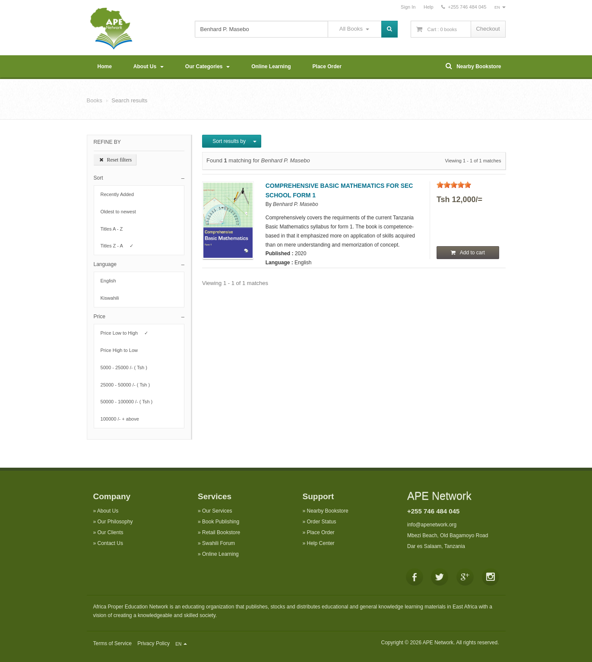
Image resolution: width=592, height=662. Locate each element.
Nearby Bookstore (473, 66)
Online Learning (271, 66)
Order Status (321, 522)
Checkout (488, 28)
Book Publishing (220, 522)
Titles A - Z (114, 228)
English (111, 280)
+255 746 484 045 (433, 511)
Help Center (321, 543)
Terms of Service (112, 643)
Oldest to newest (121, 211)
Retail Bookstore (221, 532)
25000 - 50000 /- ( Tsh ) (128, 384)
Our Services (217, 511)
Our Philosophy (115, 522)
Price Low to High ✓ (125, 333)
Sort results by (231, 141)
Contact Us (110, 543)
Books (94, 100)
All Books (354, 28)
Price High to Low (122, 350)
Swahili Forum (218, 543)
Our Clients (110, 532)
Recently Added (120, 194)
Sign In (408, 7)
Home (105, 66)
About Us (148, 66)
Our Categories (207, 66)
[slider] (454, 184)
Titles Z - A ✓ (117, 245)
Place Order (327, 66)
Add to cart (467, 253)
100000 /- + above (123, 418)
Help (429, 7)
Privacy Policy (153, 643)
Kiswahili (112, 298)
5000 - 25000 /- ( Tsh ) (127, 367)
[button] (139, 178)
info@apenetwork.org (431, 525)
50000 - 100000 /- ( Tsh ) (129, 401)
